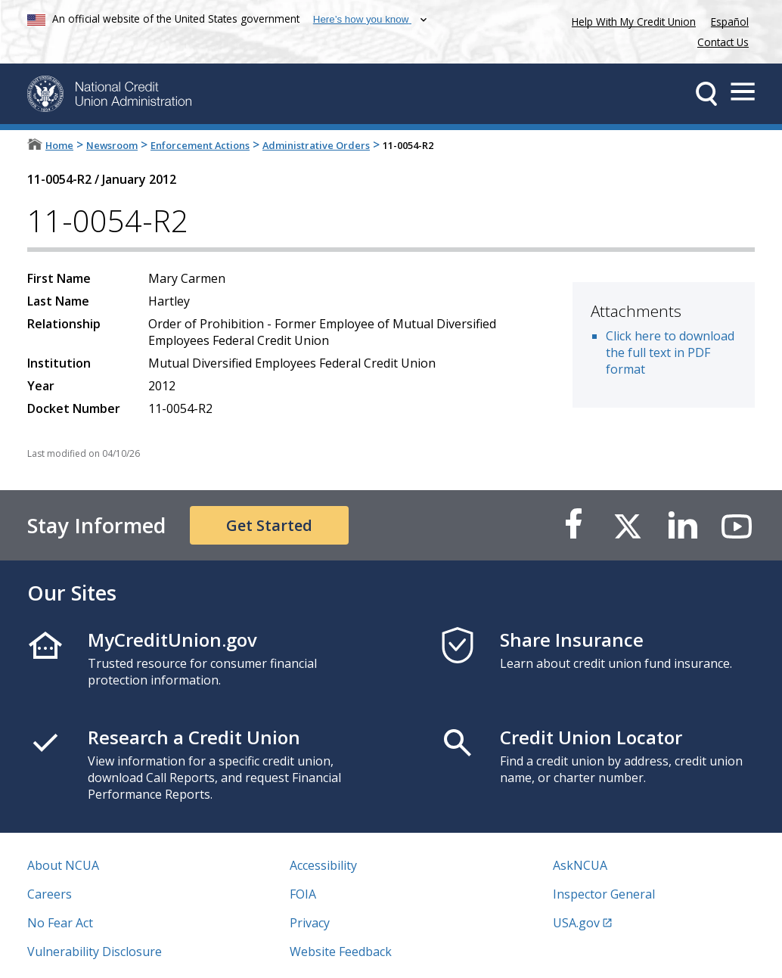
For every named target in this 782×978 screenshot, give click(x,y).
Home (59, 145)
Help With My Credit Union (631, 20)
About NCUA (63, 865)
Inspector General (604, 894)
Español (730, 21)
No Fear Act (60, 922)
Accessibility (323, 865)
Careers (49, 894)
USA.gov (576, 922)
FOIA (303, 894)
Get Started (269, 525)
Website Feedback (341, 951)
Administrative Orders (316, 145)
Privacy (310, 922)
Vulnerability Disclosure (94, 951)
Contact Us (723, 42)
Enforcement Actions (200, 145)
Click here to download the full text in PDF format (670, 352)
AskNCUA (580, 865)
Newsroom (112, 145)
